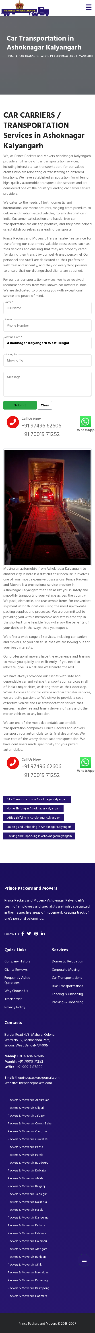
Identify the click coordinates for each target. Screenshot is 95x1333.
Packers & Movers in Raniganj (27, 1256)
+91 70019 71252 (40, 434)
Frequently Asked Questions (17, 980)
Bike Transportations (67, 986)
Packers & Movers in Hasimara (27, 1295)
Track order (13, 999)
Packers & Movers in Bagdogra (28, 1162)
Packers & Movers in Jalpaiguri (28, 1194)
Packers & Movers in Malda (25, 1178)
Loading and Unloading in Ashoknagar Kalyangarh (39, 826)
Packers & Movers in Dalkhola (27, 1201)
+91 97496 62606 (41, 425)
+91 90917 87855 (29, 1067)
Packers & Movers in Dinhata (26, 1225)
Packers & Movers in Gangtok (27, 1131)
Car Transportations (67, 978)
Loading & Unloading (67, 994)
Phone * (9, 319)
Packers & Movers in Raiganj (26, 1186)
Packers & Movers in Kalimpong (29, 1288)
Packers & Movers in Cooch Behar (30, 1123)
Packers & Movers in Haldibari (27, 1241)
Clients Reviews (16, 970)
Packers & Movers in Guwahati (28, 1139)
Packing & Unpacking (67, 1002)
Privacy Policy (14, 1007)
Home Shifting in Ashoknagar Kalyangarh (33, 808)
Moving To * (11, 354)
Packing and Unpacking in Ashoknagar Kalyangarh (39, 836)
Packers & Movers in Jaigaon (26, 1115)
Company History (17, 961)
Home (11, 56)
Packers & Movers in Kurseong (28, 1280)
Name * (8, 302)
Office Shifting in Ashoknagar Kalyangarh (33, 817)
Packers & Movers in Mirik (25, 1264)
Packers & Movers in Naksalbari (28, 1272)
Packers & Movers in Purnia (25, 1154)
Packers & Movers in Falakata (27, 1233)
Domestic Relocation (67, 961)
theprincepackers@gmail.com (37, 1078)
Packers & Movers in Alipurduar (28, 1099)
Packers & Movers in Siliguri (26, 1107)
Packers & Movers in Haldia (25, 1209)
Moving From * (13, 337)
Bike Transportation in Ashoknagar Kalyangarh (37, 799)
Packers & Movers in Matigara (27, 1248)
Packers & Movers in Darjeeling (28, 1217)
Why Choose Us (16, 991)
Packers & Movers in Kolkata (27, 1170)
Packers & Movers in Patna (25, 1147)
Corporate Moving (66, 970)
